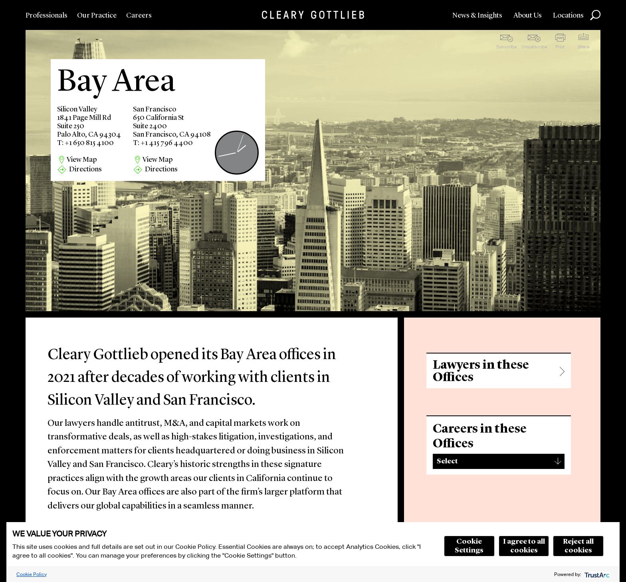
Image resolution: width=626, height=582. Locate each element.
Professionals (46, 15)
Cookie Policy (31, 574)
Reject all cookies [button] (578, 546)
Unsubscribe (534, 47)
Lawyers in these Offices (481, 371)
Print (560, 47)
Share (583, 47)
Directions (85, 169)
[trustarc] (596, 574)
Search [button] (595, 15)
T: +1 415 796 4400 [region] (163, 143)
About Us (527, 15)
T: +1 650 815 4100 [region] (85, 143)
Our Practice (97, 15)
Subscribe (506, 47)
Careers (139, 15)
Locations (568, 15)
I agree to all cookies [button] (524, 546)
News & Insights (477, 15)
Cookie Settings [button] (469, 546)
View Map (82, 159)
